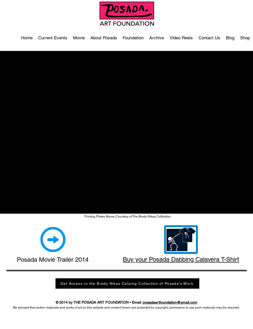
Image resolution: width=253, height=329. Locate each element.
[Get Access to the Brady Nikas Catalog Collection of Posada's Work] (127, 283)
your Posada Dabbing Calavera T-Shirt (186, 259)
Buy (128, 259)
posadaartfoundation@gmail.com (170, 302)
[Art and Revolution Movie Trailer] (53, 239)
